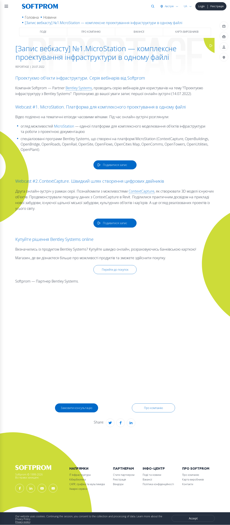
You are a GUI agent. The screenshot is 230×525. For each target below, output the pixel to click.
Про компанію (91, 31)
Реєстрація (217, 6)
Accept (193, 518)
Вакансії (139, 31)
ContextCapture (141, 191)
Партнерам (123, 469)
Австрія (169, 6)
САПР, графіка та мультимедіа (87, 484)
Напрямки (78, 469)
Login (201, 6)
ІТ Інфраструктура (80, 475)
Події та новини (152, 475)
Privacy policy (22, 522)
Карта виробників (187, 31)
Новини (49, 17)
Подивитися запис (115, 165)
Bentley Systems (79, 87)
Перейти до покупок (115, 270)
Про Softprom (195, 469)
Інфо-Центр (154, 469)
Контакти (187, 484)
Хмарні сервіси (78, 489)
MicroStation (64, 126)
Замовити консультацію (76, 408)
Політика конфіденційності (158, 484)
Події (43, 31)
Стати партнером (123, 475)
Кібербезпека (77, 479)
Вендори (118, 484)
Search (152, 6)
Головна (32, 17)
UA (185, 6)
